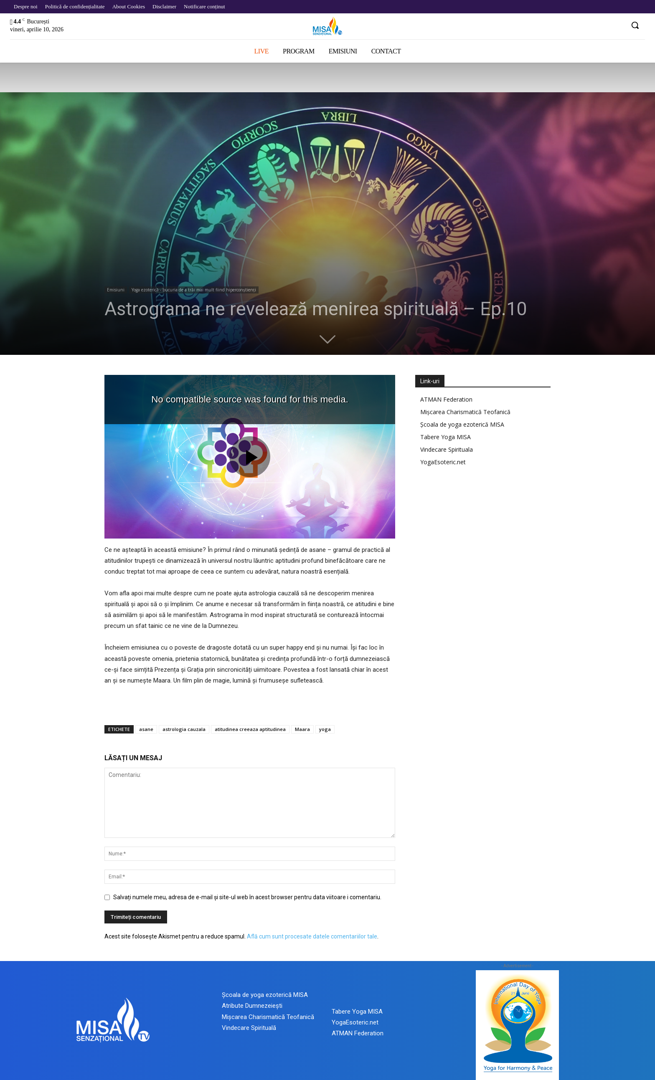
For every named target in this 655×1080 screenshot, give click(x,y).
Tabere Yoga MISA (445, 437)
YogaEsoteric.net (443, 462)
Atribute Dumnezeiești (252, 1005)
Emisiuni (115, 290)
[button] (635, 25)
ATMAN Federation (446, 399)
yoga (325, 729)
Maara (302, 729)
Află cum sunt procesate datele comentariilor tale (312, 936)
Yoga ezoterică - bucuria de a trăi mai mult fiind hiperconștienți (194, 290)
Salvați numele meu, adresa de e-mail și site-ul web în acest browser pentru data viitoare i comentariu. (247, 897)
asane (146, 729)
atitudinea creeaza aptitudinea (250, 729)
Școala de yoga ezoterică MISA (462, 424)
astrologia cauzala (184, 729)
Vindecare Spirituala (446, 449)
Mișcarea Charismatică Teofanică (465, 412)
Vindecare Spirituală (249, 1028)
